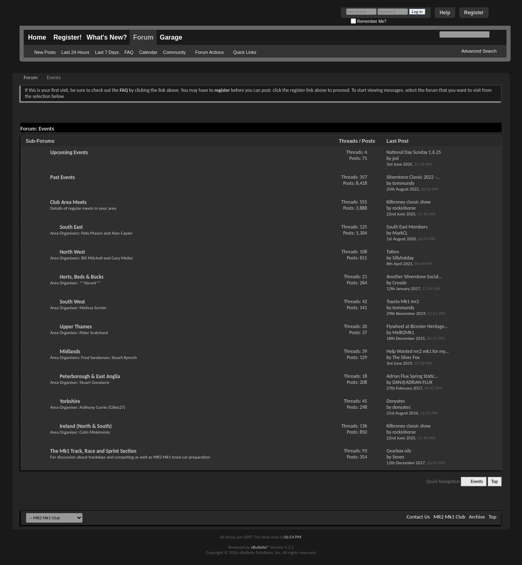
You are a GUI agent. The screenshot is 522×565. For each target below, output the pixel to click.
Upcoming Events (69, 152)
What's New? (106, 37)
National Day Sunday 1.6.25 (414, 152)
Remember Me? (368, 21)
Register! (67, 37)
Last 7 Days (107, 52)
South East (71, 227)
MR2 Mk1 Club (449, 517)
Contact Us (418, 517)
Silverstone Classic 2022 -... (413, 177)
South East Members (407, 227)
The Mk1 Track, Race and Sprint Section (93, 451)
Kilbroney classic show (409, 202)
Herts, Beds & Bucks (81, 277)
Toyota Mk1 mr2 (403, 301)
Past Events (62, 177)
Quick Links (245, 52)
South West (72, 302)
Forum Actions (209, 52)
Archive (477, 517)
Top (494, 481)
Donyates (396, 401)
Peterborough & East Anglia (90, 376)
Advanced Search (479, 51)
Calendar (148, 52)
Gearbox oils (399, 451)
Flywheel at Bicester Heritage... (417, 326)
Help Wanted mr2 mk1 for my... (418, 351)
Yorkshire (70, 401)
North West (72, 252)
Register (474, 13)
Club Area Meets (68, 202)
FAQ (128, 52)
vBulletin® (260, 547)
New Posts (45, 52)
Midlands (70, 351)
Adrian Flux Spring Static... (412, 376)
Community (174, 52)
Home (37, 37)
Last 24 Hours (75, 52)
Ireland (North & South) (85, 426)
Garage (171, 37)
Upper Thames (76, 326)
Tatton (393, 252)
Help (445, 13)
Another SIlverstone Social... (414, 276)
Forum (143, 37)
